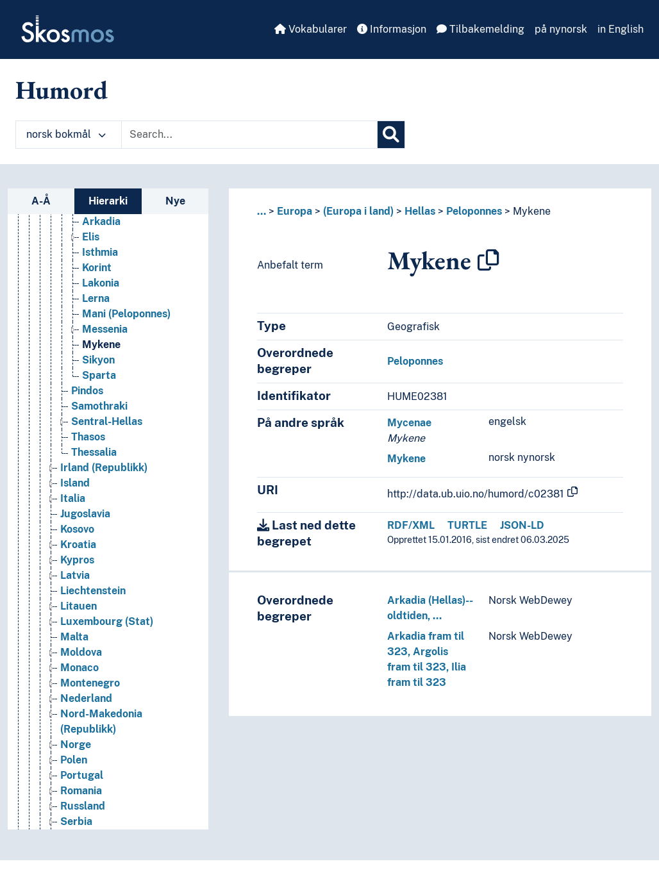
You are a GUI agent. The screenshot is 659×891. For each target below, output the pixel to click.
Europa (294, 211)
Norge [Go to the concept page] (75, 744)
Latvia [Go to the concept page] (75, 575)
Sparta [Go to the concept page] (99, 375)
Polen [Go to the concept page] (73, 760)
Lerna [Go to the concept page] (96, 298)
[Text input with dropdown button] (249, 135)
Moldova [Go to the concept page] (81, 652)
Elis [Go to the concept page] (90, 237)
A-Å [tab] (41, 201)
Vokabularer (310, 29)
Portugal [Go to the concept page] (81, 775)
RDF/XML (411, 525)
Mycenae (409, 423)
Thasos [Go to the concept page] (88, 437)
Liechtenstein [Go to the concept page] (93, 591)
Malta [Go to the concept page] (74, 637)
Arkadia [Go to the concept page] (101, 221)
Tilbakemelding (480, 29)
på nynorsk (561, 29)
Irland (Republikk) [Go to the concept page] (103, 468)
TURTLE (467, 525)
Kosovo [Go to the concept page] (77, 529)
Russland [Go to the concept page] (82, 806)
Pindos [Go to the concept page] (87, 391)
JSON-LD (522, 525)
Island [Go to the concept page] (75, 483)
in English (620, 29)
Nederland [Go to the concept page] (86, 698)
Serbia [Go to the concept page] (76, 821)
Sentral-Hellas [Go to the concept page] (106, 421)
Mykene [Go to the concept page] (101, 344)
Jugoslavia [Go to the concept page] (85, 514)
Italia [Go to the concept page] (72, 498)
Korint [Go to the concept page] (97, 268)
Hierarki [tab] (108, 201)
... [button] (261, 211)
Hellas (420, 211)
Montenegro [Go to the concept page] (90, 683)
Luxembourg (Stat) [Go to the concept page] (106, 621)
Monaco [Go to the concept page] (79, 668)
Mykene (532, 211)
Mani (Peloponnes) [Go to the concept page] (126, 314)
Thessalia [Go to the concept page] (94, 452)
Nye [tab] (175, 201)
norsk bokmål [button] (66, 134)
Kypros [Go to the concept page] (77, 560)
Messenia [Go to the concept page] (105, 329)
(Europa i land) (358, 211)
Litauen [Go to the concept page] (78, 606)
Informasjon (391, 29)
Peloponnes (474, 211)
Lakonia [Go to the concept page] (100, 283)
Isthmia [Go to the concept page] (100, 252)
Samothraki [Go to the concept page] (99, 406)
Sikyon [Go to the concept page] (98, 360)
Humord (61, 89)
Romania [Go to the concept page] (81, 791)
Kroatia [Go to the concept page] (78, 544)
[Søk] (391, 135)
